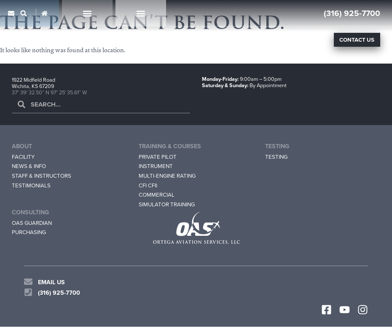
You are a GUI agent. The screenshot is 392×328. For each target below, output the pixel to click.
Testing (276, 156)
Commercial (157, 195)
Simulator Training (168, 205)
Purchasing (30, 233)
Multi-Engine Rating (169, 176)
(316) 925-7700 (352, 13)
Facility (23, 156)
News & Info (30, 166)
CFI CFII (148, 185)
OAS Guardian (33, 224)
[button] (24, 13)
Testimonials (31, 185)
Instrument (156, 166)
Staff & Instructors (42, 176)
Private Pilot (158, 156)
